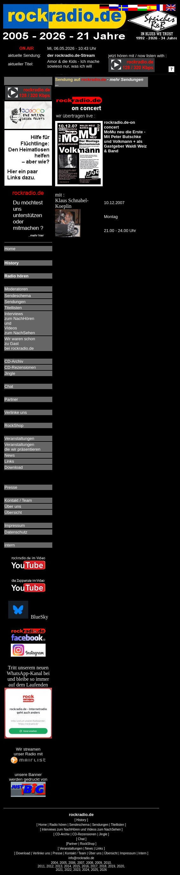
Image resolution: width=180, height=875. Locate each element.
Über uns (95, 853)
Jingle (103, 834)
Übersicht (111, 853)
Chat (81, 839)
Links (99, 848)
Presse (57, 853)
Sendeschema (79, 824)
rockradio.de (81, 814)
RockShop (87, 843)
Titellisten (117, 824)
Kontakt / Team (75, 853)
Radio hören (58, 824)
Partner (72, 843)
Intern (142, 853)
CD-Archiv (62, 834)
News (89, 848)
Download (23, 853)
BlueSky (28, 617)
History (81, 820)
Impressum (128, 853)
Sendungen (100, 824)
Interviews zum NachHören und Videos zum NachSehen (81, 829)
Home (42, 824)
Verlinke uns (41, 853)
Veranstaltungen (71, 848)
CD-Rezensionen (84, 834)
